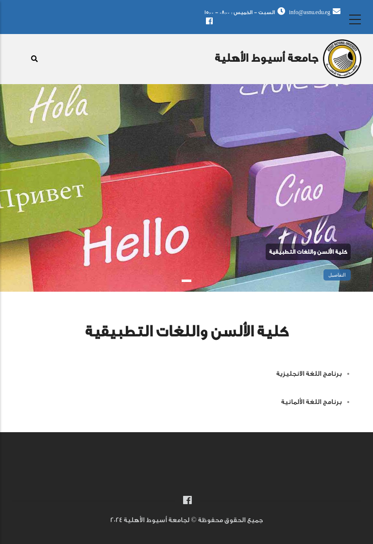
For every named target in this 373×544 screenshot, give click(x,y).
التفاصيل (337, 275)
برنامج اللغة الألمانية (311, 402)
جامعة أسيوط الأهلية (266, 58)
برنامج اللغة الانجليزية (309, 374)
